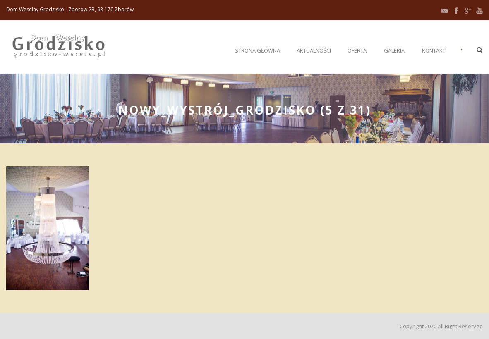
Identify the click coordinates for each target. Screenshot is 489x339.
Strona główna (257, 50)
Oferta (357, 50)
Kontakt (434, 50)
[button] (480, 49)
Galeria (394, 50)
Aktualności (314, 50)
